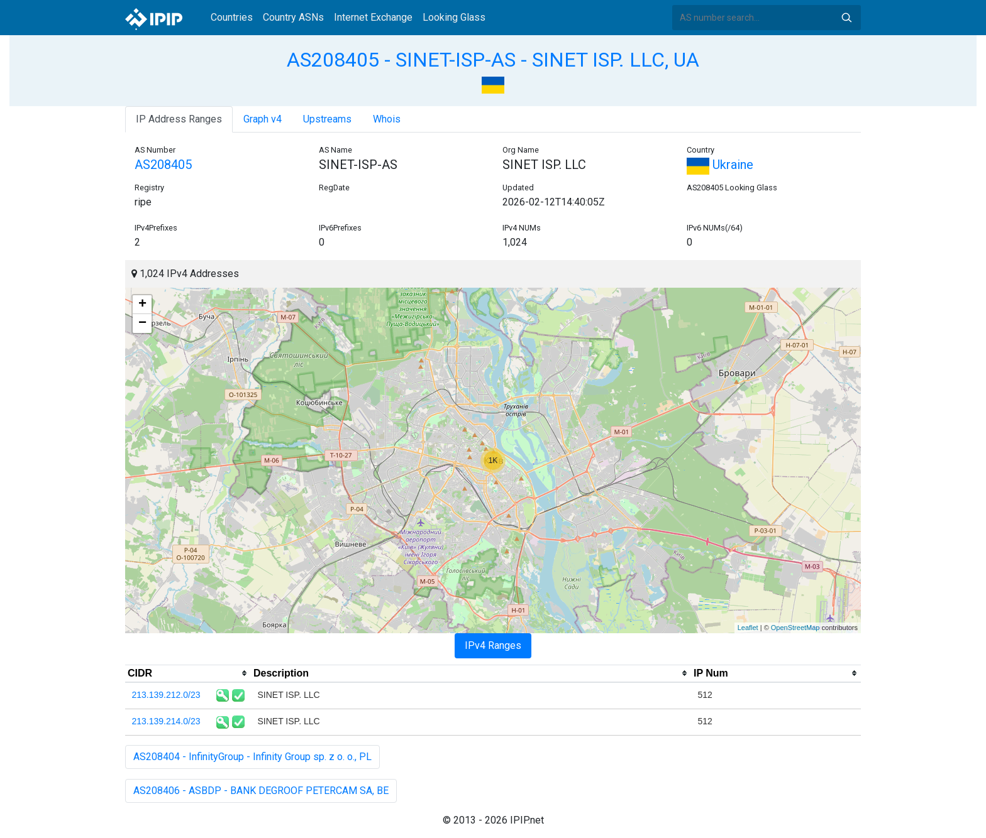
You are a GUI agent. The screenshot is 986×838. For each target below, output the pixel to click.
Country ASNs (293, 17)
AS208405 (163, 164)
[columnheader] (188, 673)
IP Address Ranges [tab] (179, 119)
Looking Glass (454, 17)
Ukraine (720, 164)
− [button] (142, 323)
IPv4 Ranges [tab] (493, 645)
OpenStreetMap (795, 627)
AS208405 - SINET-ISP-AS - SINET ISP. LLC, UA (493, 60)
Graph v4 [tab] (262, 119)
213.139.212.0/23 (166, 695)
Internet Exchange (373, 17)
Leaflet (748, 627)
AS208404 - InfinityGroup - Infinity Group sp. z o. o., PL (252, 757)
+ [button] (142, 304)
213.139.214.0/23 (166, 721)
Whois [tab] (387, 119)
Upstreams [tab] (327, 119)
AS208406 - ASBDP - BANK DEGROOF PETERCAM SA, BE (261, 791)
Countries (232, 17)
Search (846, 17)
